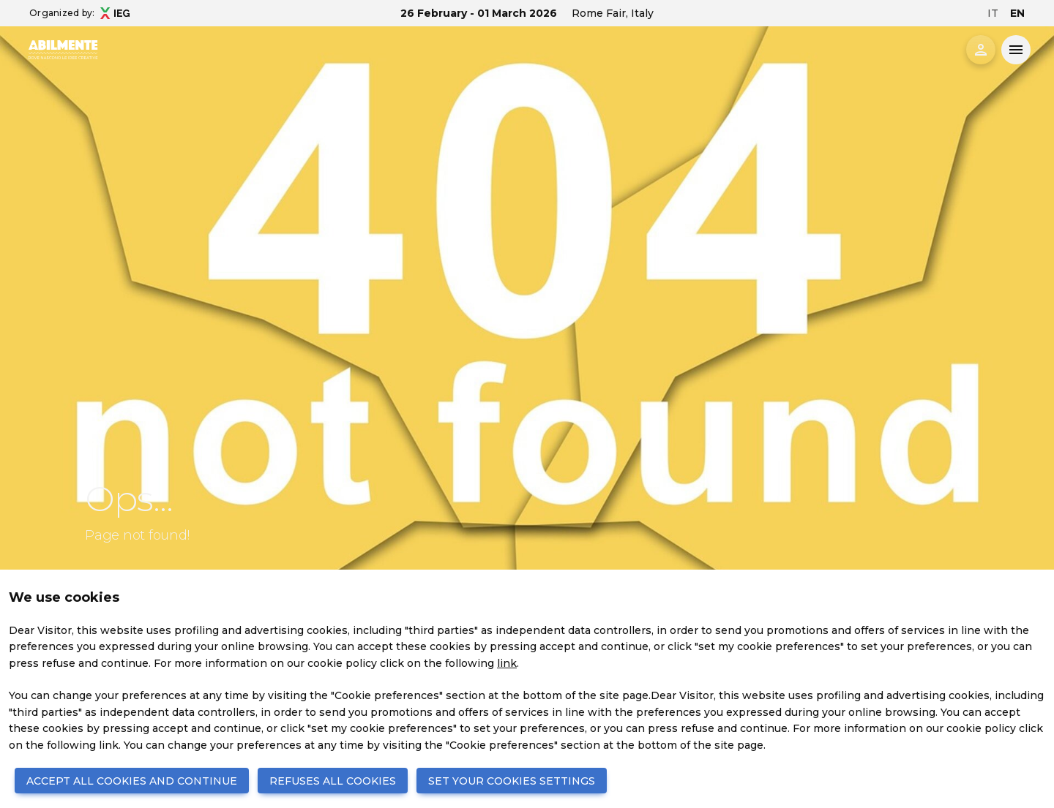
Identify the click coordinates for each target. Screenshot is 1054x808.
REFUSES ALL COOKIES (332, 781)
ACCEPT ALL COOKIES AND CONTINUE (131, 781)
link (507, 663)
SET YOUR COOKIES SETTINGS (511, 781)
